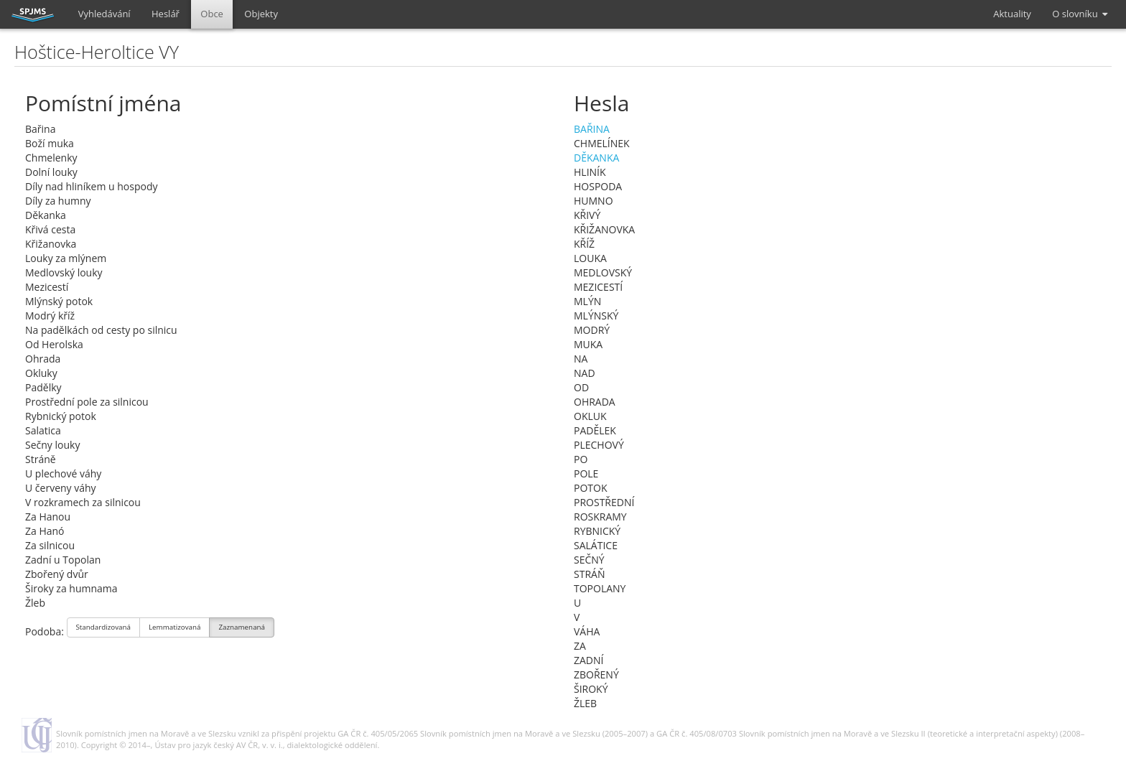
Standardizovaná (103, 628)
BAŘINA (592, 129)
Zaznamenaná (241, 628)
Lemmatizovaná (174, 628)
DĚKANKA (596, 157)
